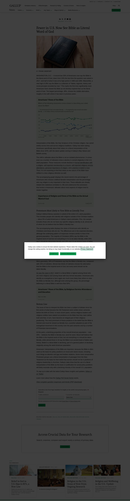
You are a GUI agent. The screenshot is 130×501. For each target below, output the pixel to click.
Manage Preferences (68, 253)
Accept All (53, 253)
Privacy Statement (87, 249)
